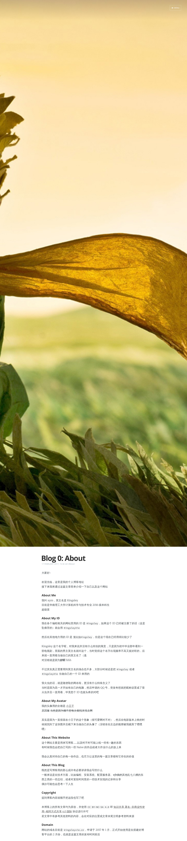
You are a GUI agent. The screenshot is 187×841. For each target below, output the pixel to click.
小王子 (70, 706)
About (71, 563)
